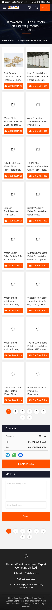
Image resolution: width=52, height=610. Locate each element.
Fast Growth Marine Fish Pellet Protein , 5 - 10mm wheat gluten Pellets (13, 80)
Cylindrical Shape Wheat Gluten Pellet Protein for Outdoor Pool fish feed (12, 170)
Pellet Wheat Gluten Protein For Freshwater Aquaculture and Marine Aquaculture (37, 394)
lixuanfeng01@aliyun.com (14, 2)
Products (13, 40)
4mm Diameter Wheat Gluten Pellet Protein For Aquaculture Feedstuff (37, 125)
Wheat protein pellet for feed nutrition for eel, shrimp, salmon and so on (11, 304)
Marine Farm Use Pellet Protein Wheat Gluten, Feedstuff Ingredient (12, 394)
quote (45, 7)
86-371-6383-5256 (40, 2)
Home (4, 40)
